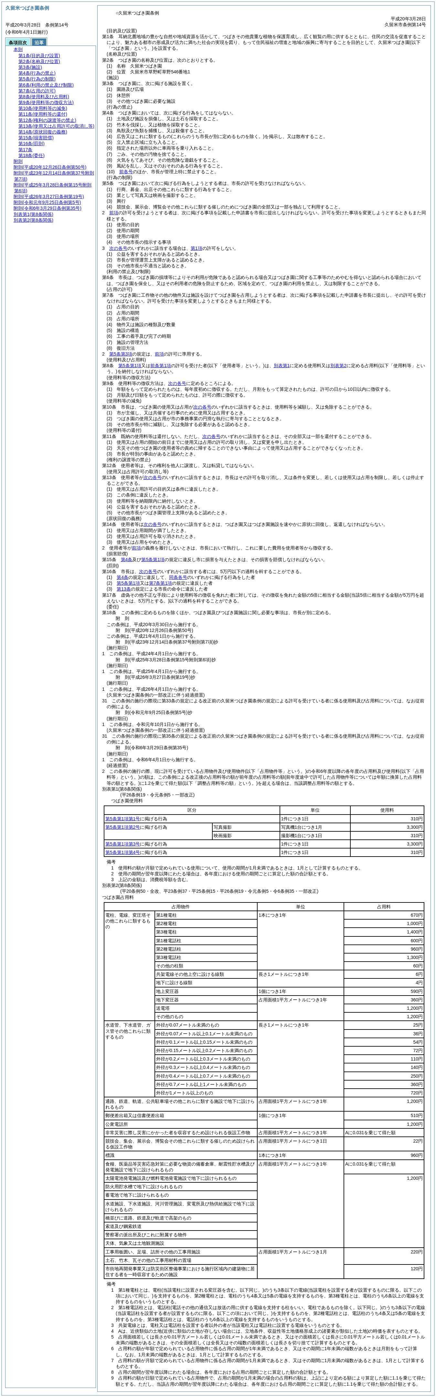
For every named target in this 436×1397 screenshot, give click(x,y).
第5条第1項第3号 (122, 844)
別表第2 (338, 365)
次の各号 (118, 248)
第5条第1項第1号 (122, 818)
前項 (113, 212)
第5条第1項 (130, 365)
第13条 (124, 589)
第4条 (127, 559)
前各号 (126, 171)
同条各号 (178, 577)
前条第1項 (160, 365)
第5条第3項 (121, 354)
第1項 (196, 248)
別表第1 (282, 365)
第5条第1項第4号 (122, 852)
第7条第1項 (160, 583)
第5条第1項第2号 (122, 827)
